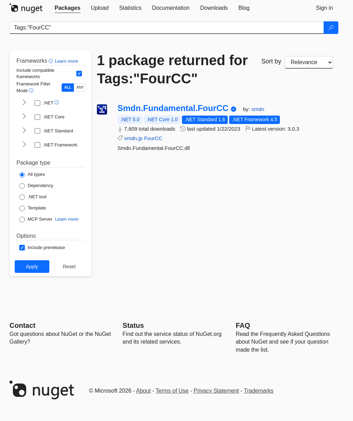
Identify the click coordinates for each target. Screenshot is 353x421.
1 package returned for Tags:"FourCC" (172, 69)
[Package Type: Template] (32, 208)
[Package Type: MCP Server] (35, 219)
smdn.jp (133, 138)
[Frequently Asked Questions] (243, 325)
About (143, 391)
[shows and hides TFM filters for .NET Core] (24, 117)
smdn (258, 109)
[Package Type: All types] (32, 174)
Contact (22, 325)
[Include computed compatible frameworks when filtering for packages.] (79, 73)
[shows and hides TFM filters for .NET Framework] (24, 145)
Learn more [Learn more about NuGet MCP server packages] (66, 219)
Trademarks (259, 391)
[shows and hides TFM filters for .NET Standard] (24, 131)
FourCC (153, 138)
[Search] (331, 27)
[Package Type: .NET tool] (32, 197)
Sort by (271, 61)
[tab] (67, 8)
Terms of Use (172, 391)
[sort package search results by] (309, 62)
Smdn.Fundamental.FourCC (173, 108)
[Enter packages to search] (166, 27)
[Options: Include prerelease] (42, 247)
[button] (52, 61)
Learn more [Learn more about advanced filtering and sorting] (66, 61)
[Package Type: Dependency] (36, 186)
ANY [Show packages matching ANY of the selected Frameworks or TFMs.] (80, 87)
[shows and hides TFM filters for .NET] (24, 103)
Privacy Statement (216, 391)
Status (133, 325)
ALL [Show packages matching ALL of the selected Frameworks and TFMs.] (67, 87)
